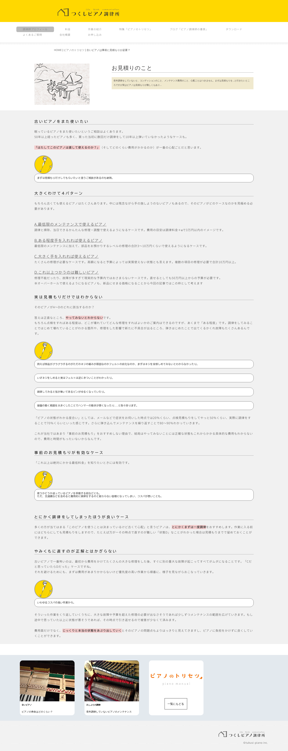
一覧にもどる (176, 703)
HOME (58, 50)
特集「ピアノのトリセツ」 (135, 29)
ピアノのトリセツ (74, 50)
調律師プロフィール (35, 29)
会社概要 (65, 34)
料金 (68, 29)
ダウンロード (234, 29)
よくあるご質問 (32, 34)
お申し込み (95, 34)
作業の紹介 (95, 29)
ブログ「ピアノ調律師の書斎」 (189, 29)
